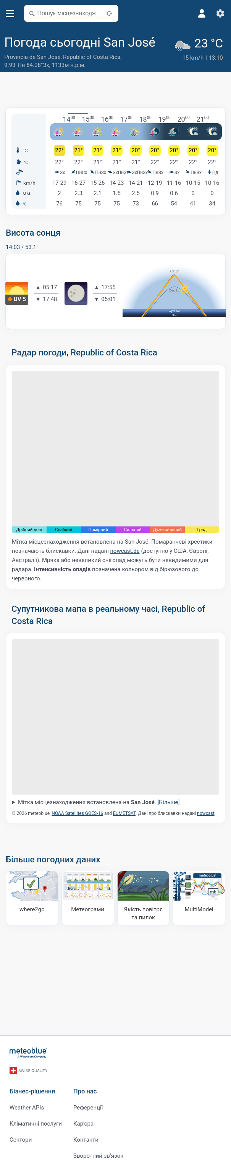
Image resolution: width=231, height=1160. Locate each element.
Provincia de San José (32, 57)
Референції (88, 1104)
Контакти (86, 1137)
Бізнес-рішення (32, 1089)
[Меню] (10, 13)
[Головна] (29, 1053)
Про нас (85, 1089)
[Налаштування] (220, 13)
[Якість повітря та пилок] (144, 898)
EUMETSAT (124, 813)
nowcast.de (125, 550)
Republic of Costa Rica (91, 57)
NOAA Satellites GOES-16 (77, 813)
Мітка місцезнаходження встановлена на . (99, 802)
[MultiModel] (199, 898)
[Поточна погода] (200, 52)
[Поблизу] (109, 13)
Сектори (21, 1137)
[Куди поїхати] (32, 898)
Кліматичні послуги (36, 1121)
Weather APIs (27, 1104)
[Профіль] (202, 13)
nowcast (205, 813)
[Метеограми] (88, 898)
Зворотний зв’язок (98, 1153)
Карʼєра (83, 1121)
